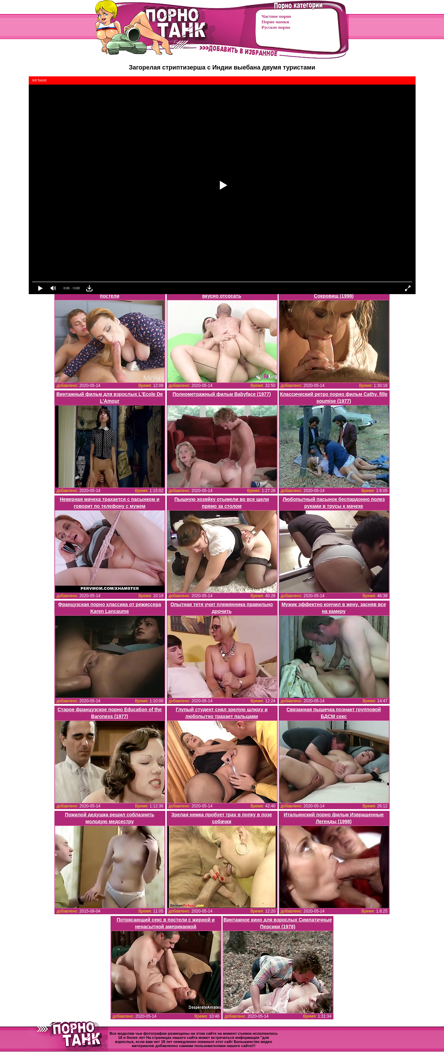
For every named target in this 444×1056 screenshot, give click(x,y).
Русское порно (276, 27)
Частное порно (276, 16)
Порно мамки (275, 21)
